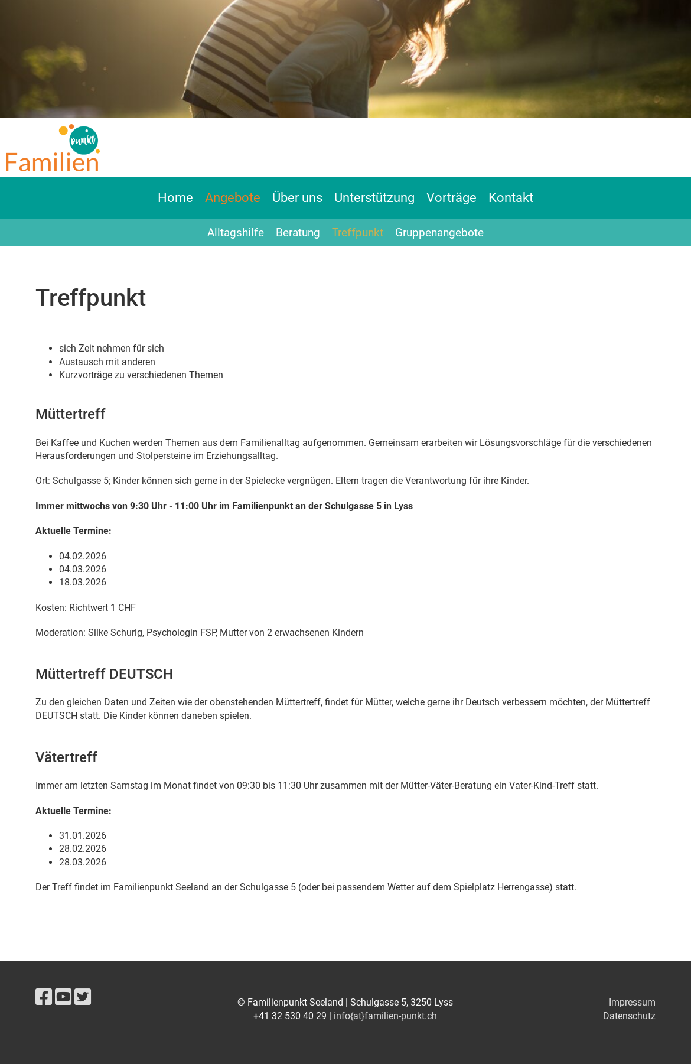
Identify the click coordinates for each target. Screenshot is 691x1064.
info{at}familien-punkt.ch (385, 1015)
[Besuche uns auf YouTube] (63, 997)
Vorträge (451, 197)
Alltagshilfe (235, 232)
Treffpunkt (357, 232)
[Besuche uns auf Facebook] (43, 997)
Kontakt (510, 197)
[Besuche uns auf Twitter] (82, 997)
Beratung (298, 232)
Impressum (632, 1002)
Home (175, 197)
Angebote (232, 197)
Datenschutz (629, 1015)
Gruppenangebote (439, 232)
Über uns (297, 197)
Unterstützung (374, 197)
